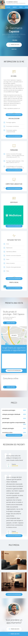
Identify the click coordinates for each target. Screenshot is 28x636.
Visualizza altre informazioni (14, 114)
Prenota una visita (14, 634)
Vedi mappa (14, 335)
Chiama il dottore (10, 323)
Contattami (14, 49)
